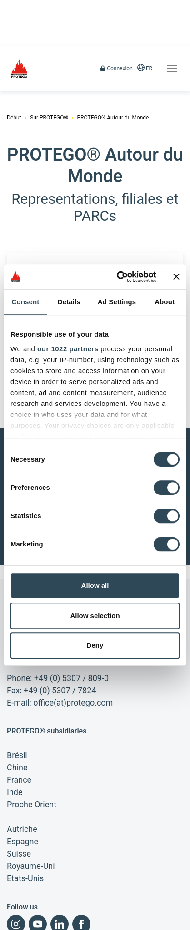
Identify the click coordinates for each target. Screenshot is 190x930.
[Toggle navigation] (172, 68)
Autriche (22, 777)
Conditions (56, 905)
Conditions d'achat (29, 921)
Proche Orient (31, 753)
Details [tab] (69, 302)
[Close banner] (176, 277)
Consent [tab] (26, 302)
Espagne (22, 790)
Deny (95, 645)
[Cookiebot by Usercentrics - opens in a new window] (118, 277)
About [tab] (165, 302)
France (19, 728)
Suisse (19, 802)
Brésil (17, 703)
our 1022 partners (67, 349)
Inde (15, 740)
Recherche (122, 921)
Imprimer (18, 905)
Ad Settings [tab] (117, 302)
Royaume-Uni (31, 814)
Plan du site (80, 921)
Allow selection (95, 615)
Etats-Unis (25, 826)
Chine (17, 716)
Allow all (95, 585)
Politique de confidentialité (116, 905)
